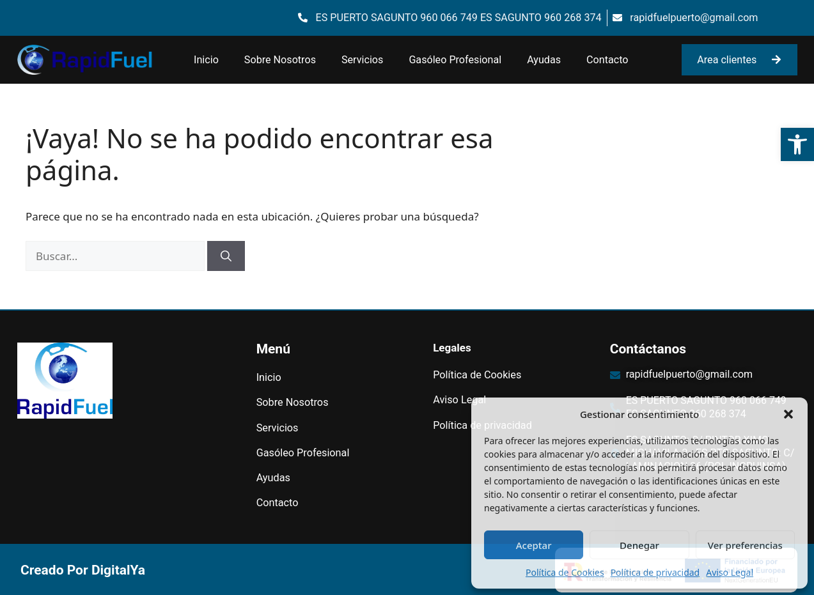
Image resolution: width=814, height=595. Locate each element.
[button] (788, 414)
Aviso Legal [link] (729, 572)
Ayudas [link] (544, 60)
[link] (797, 144)
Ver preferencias (745, 545)
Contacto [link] (607, 60)
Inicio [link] (206, 60)
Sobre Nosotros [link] (280, 60)
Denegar (639, 545)
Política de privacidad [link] (655, 572)
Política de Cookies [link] (565, 572)
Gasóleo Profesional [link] (455, 60)
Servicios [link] (362, 60)
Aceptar (534, 545)
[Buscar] (226, 256)
